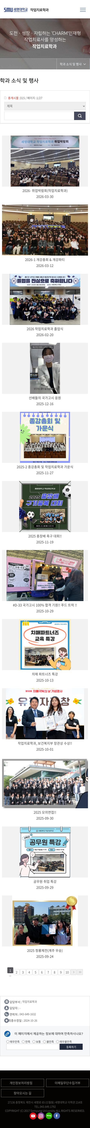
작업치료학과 (39, 10)
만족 (26, 1041)
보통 (36, 1041)
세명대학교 (16, 9)
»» (80, 972)
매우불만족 (64, 1041)
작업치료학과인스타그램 (41, 1115)
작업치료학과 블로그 (49, 1115)
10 (67, 972)
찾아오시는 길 (22, 1093)
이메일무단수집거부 (67, 1083)
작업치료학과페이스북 (56, 1115)
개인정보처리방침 (21, 1083)
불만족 (48, 1041)
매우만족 (13, 1041)
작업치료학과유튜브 (33, 1115)
